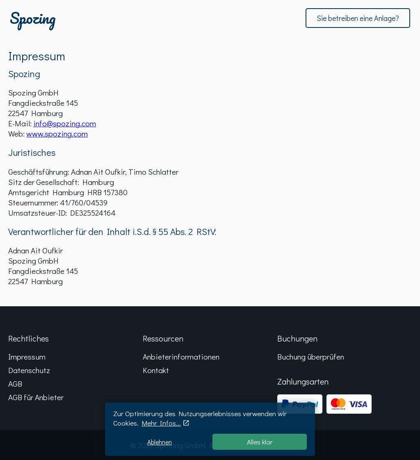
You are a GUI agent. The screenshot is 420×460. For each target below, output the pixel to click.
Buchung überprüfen (310, 356)
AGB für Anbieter (36, 397)
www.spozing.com (57, 133)
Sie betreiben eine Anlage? (358, 18)
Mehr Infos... (161, 423)
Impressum (27, 356)
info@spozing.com (64, 123)
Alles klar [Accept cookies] (260, 441)
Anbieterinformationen (181, 356)
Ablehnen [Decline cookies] (159, 442)
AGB (15, 383)
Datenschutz (29, 370)
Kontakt (156, 370)
